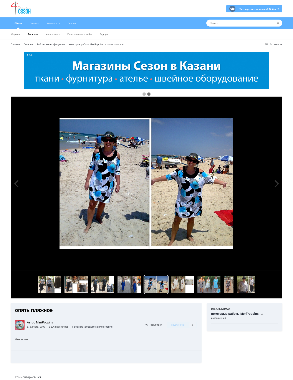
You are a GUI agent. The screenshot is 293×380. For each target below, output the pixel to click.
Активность (53, 23)
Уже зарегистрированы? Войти (259, 9)
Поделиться (154, 324)
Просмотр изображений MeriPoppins (92, 326)
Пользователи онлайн (79, 34)
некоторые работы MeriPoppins (235, 313)
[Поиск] (231, 23)
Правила (35, 23)
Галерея (33, 34)
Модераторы (52, 34)
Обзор (18, 25)
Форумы (15, 34)
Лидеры (103, 34)
